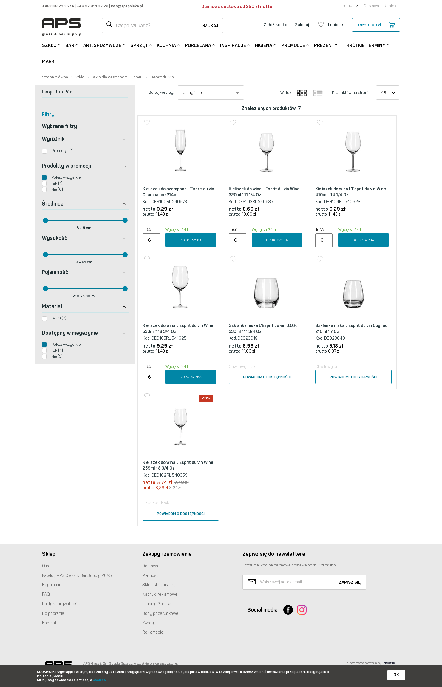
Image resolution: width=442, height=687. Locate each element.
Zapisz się (350, 582)
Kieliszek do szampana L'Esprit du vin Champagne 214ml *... (178, 191)
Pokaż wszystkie (66, 177)
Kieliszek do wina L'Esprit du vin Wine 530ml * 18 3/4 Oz (178, 328)
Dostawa (371, 6)
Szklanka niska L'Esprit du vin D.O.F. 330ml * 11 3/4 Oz (263, 328)
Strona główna (55, 77)
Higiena (263, 45)
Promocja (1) (63, 150)
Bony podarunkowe (160, 613)
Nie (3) (57, 356)
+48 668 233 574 (58, 6)
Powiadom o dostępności (267, 377)
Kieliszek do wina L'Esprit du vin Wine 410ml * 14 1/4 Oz (350, 191)
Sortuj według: (161, 92)
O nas (47, 566)
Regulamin (51, 584)
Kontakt (391, 6)
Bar (69, 45)
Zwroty (148, 623)
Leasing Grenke (156, 603)
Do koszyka (191, 240)
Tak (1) (56, 183)
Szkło (49, 45)
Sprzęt (139, 45)
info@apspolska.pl (126, 6)
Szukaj (210, 25)
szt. (375, 25)
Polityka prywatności (61, 603)
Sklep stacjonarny (159, 584)
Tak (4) (57, 350)
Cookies (99, 680)
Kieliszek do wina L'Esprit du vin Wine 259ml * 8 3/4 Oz (178, 465)
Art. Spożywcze (102, 45)
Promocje (293, 45)
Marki (48, 61)
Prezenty (326, 45)
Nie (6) (57, 189)
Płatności (151, 575)
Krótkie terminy (366, 45)
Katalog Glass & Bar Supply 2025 (77, 575)
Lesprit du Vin (161, 77)
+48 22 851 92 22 (93, 6)
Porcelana (198, 45)
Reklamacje (152, 632)
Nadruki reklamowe (159, 594)
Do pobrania (53, 613)
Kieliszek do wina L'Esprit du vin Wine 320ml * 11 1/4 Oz (264, 191)
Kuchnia (166, 45)
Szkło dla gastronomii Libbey (117, 77)
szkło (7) (59, 318)
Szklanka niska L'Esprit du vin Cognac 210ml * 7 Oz (351, 328)
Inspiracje (233, 45)
